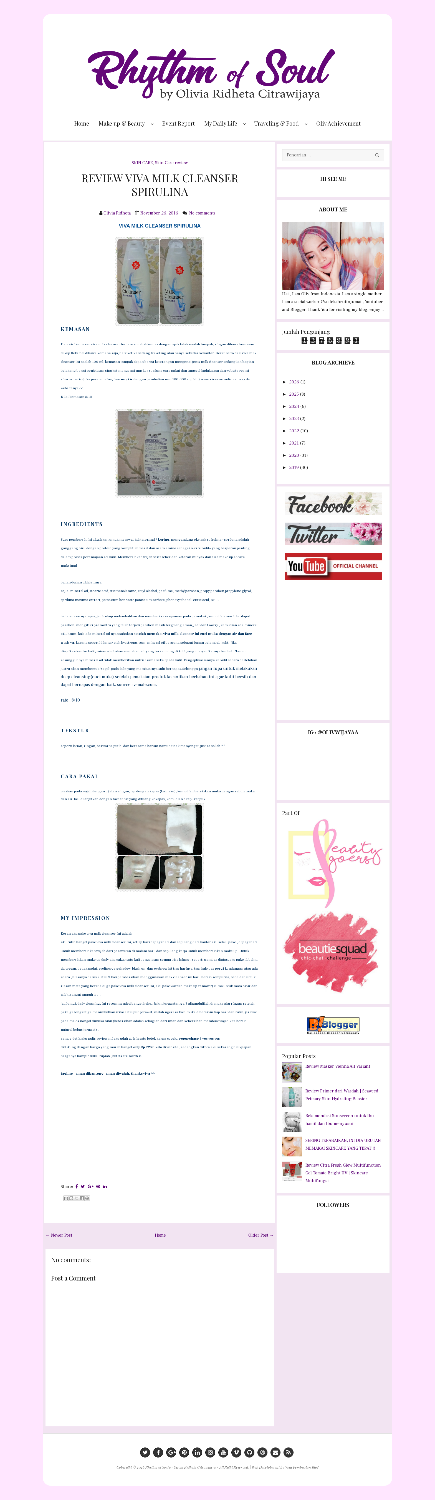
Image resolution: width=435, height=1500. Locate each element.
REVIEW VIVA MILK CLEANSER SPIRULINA (159, 184)
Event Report (178, 123)
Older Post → (261, 1235)
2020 (294, 455)
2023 (294, 418)
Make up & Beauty (122, 123)
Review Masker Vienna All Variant (337, 1066)
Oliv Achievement (338, 123)
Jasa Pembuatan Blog (301, 1467)
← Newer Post (58, 1235)
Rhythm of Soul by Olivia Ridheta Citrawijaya (180, 1467)
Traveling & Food (276, 123)
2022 (294, 431)
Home (81, 123)
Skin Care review (171, 163)
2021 (294, 443)
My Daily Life (220, 123)
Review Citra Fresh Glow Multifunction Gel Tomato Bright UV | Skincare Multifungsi (343, 1173)
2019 (294, 467)
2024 (294, 406)
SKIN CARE (142, 163)
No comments (203, 213)
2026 (294, 382)
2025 (294, 394)
